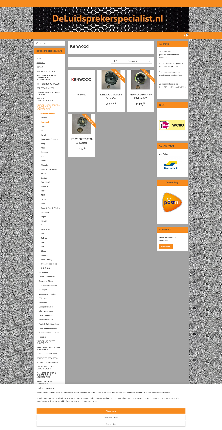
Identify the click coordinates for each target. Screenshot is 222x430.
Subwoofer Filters (46, 281)
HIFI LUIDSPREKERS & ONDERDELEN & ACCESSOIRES (46, 77)
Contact (40, 67)
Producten (41, 63)
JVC (43, 126)
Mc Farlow (45, 212)
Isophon (44, 152)
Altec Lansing (46, 260)
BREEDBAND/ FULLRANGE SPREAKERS (48, 348)
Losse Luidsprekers (47, 113)
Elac (43, 242)
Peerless (44, 255)
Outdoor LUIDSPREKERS (47, 354)
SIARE (44, 174)
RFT (43, 131)
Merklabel (43, 303)
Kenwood (81, 94)
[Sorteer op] (131, 61)
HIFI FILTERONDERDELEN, (48, 84)
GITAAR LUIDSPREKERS (47, 362)
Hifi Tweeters (44, 272)
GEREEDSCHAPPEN (45, 88)
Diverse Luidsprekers (49, 169)
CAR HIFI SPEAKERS (46, 388)
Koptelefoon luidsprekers (49, 333)
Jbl (42, 225)
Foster (43, 161)
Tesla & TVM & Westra (50, 208)
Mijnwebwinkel (142, 425)
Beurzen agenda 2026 (46, 71)
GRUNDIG (45, 268)
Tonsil (43, 135)
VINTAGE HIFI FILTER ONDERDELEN (46, 342)
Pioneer (44, 118)
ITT (42, 156)
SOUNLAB (45, 182)
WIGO (43, 247)
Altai (43, 148)
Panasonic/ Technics (49, 139)
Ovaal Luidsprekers (49, 264)
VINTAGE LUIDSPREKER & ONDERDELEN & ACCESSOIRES (48, 107)
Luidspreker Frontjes (47, 294)
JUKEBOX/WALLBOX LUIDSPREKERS (46, 368)
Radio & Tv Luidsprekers (49, 324)
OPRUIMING (42, 413)
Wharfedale (45, 229)
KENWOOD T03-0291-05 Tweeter (81, 141)
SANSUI (44, 178)
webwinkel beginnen (121, 425)
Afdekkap (42, 298)
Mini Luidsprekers (46, 311)
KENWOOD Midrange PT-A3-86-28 (141, 96)
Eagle (43, 217)
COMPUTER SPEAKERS (47, 358)
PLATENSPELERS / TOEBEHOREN (45, 408)
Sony (43, 144)
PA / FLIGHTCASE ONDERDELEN (44, 382)
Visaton (44, 221)
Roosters (42, 337)
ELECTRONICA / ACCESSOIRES (44, 401)
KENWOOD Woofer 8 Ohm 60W (111, 96)
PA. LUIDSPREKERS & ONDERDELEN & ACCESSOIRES (46, 375)
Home (39, 58)
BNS (43, 195)
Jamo (43, 199)
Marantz (44, 165)
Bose (43, 204)
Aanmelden (165, 246)
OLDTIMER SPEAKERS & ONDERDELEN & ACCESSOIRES (47, 394)
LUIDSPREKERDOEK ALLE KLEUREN (48, 93)
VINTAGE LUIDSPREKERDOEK (46, 100)
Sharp (43, 251)
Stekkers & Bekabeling (48, 285)
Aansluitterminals (46, 320)
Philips (43, 191)
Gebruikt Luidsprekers (48, 328)
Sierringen (43, 290)
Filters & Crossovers (47, 277)
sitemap (106, 425)
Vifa (42, 234)
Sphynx (44, 238)
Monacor (44, 186)
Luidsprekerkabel (46, 307)
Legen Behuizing (46, 315)
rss (111, 425)
